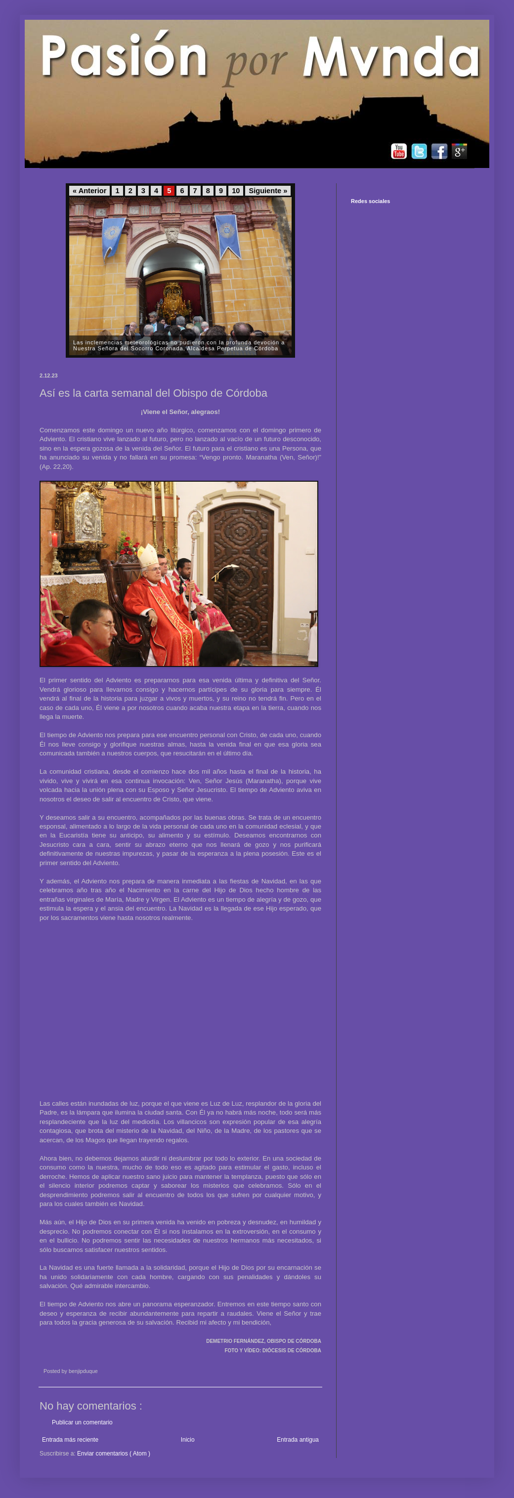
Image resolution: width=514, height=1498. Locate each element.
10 (236, 191)
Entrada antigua (298, 1439)
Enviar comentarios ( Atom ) (113, 1453)
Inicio (188, 1439)
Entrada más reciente (70, 1439)
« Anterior (89, 191)
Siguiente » (268, 191)
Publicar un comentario (82, 1422)
